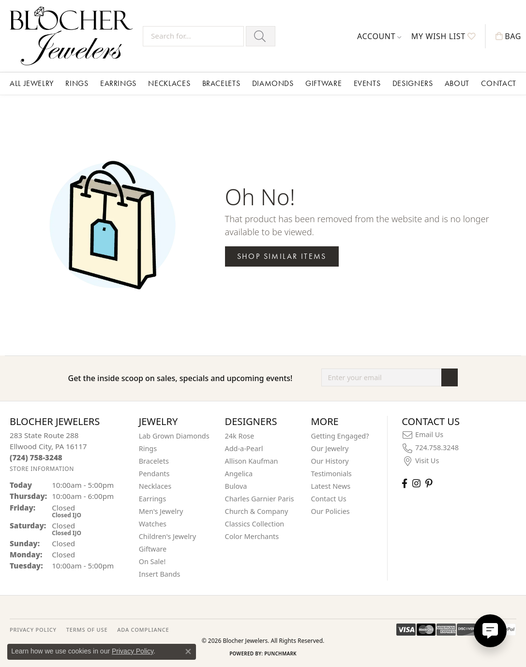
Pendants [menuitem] (154, 473)
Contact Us (328, 498)
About (457, 83)
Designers (412, 83)
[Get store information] (42, 469)
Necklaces (169, 83)
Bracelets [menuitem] (154, 461)
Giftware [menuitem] (153, 548)
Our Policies (330, 511)
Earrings (118, 83)
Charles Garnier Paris (259, 498)
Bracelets (221, 83)
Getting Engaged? (340, 435)
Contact (498, 83)
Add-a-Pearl (244, 448)
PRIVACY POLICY (33, 629)
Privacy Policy (132, 651)
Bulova (236, 486)
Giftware (323, 83)
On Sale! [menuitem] (152, 561)
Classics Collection (255, 523)
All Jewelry (32, 83)
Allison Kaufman (251, 461)
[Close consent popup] (188, 651)
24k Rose (240, 435)
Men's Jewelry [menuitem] (161, 511)
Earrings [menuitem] (152, 498)
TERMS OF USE (86, 629)
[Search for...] (193, 36)
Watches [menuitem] (152, 523)
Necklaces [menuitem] (155, 486)
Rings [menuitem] (148, 448)
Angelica (239, 473)
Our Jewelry (329, 448)
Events (367, 83)
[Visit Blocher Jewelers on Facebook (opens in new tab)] (404, 483)
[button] (379, 36)
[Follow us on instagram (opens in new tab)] (416, 483)
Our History (329, 461)
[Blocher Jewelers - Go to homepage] (74, 36)
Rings (76, 83)
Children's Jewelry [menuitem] (167, 536)
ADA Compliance (143, 629)
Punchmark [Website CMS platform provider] (280, 653)
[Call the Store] (36, 457)
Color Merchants (252, 536)
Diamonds (273, 83)
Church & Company (256, 511)
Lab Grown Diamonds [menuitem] (174, 435)
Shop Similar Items (282, 256)
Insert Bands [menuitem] (159, 574)
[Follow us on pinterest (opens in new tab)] (428, 483)
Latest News (330, 486)
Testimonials (331, 473)
